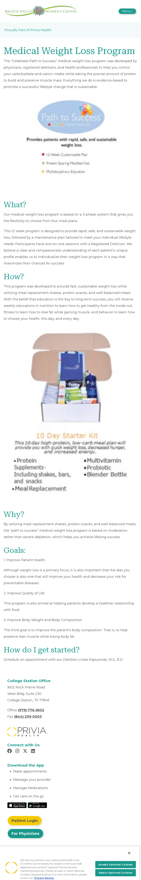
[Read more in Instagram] (17, 751)
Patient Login (24, 820)
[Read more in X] (25, 751)
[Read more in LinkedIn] (33, 751)
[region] (70, 863)
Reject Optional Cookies (115, 872)
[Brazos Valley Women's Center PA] (41, 11)
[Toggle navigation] (127, 11)
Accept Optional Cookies (115, 864)
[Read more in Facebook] (10, 751)
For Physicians (25, 833)
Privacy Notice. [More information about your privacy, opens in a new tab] (44, 877)
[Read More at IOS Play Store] (17, 805)
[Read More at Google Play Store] (37, 805)
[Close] (129, 853)
